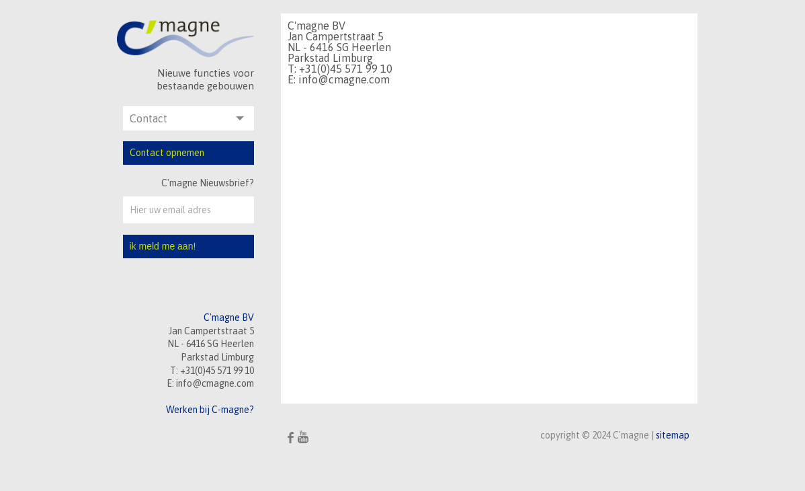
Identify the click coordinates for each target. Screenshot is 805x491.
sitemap (672, 435)
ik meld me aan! (163, 246)
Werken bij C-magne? (210, 409)
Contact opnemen (167, 152)
